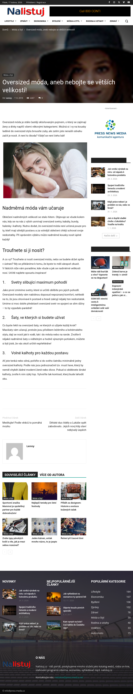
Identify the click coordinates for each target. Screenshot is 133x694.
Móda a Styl (17, 29)
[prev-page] (4, 552)
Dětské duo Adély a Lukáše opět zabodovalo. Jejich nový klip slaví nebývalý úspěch (67, 426)
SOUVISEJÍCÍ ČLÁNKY (20, 475)
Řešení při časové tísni (72, 538)
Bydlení (95, 294)
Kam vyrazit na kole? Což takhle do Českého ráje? (73, 625)
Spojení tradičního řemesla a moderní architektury (116, 188)
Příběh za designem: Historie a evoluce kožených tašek (71, 506)
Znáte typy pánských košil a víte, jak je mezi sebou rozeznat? (13, 541)
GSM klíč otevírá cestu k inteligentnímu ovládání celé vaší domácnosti (100, 304)
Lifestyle (95, 267)
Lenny (9, 98)
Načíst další (110, 235)
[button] (126, 21)
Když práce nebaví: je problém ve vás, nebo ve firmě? (119, 205)
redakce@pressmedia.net (69, 677)
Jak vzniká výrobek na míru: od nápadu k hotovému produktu (118, 172)
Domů (5, 29)
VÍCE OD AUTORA (52, 475)
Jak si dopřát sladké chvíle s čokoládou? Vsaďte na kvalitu (117, 221)
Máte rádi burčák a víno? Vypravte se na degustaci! (99, 274)
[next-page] (10, 552)
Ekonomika (118, 281)
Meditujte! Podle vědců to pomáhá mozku (22, 424)
